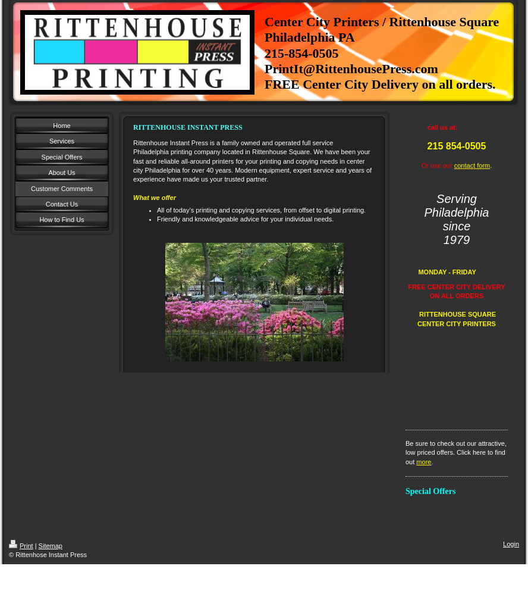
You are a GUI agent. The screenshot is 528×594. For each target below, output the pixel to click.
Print (21, 545)
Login (511, 544)
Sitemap (50, 545)
